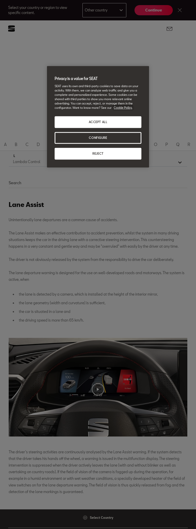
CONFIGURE (98, 138)
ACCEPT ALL (98, 122)
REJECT (97, 153)
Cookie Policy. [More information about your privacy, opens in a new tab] (123, 108)
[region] (98, 117)
